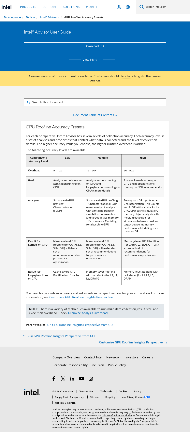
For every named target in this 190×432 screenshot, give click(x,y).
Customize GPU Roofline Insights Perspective (81, 297)
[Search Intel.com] (167, 6)
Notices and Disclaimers (65, 418)
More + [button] (91, 7)
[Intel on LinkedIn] (72, 379)
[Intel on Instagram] (91, 379)
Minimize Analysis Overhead (88, 313)
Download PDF (95, 46)
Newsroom (114, 357)
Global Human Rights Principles (133, 421)
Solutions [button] (71, 7)
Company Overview (66, 357)
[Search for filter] (95, 102)
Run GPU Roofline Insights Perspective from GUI (79, 325)
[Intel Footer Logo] (32, 392)
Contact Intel (93, 357)
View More (92, 60)
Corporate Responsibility (70, 365)
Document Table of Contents (93, 115)
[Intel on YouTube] (82, 379)
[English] (128, 7)
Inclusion (98, 365)
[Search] (141, 6)
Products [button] (28, 7)
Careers (147, 357)
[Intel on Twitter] (63, 379)
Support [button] (50, 7)
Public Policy (117, 365)
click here (126, 76)
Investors (131, 357)
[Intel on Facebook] (54, 379)
